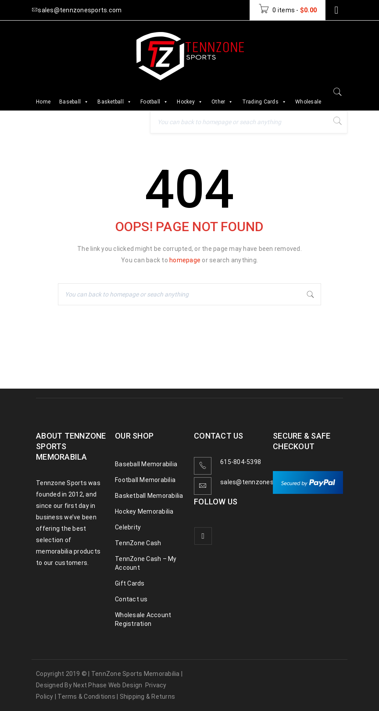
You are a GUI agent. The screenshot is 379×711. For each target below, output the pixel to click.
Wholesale (308, 102)
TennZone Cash (138, 543)
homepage (184, 260)
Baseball (74, 102)
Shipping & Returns (147, 696)
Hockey (190, 102)
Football (154, 102)
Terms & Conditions (86, 696)
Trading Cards (264, 102)
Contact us (131, 599)
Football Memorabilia (145, 479)
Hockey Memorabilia (144, 511)
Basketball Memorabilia (149, 495)
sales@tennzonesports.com (262, 482)
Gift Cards (130, 583)
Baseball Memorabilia (146, 464)
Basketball (114, 102)
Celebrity (128, 527)
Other (222, 102)
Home (43, 102)
